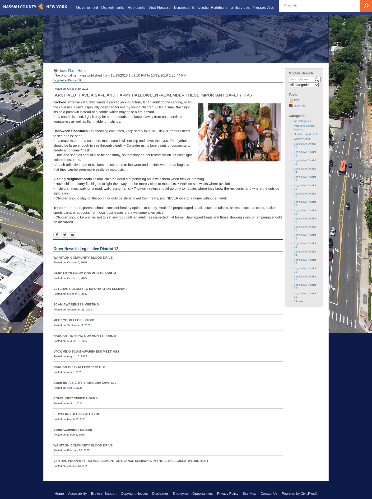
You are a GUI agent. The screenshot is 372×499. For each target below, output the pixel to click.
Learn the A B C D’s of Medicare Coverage (84, 382)
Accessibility (77, 493)
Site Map (249, 493)
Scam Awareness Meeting (72, 429)
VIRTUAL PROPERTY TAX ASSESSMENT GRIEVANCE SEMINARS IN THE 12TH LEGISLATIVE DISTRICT (131, 461)
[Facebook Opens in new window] (56, 235)
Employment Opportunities (192, 493)
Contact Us (268, 493)
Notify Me (300, 105)
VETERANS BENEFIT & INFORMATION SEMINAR (90, 289)
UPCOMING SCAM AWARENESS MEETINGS (86, 351)
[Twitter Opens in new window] (64, 235)
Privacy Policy (227, 493)
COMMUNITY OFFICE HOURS (75, 398)
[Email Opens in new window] (72, 235)
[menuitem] (87, 7)
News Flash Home (73, 71)
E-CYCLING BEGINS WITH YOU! (77, 414)
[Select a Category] (304, 84)
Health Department (305, 134)
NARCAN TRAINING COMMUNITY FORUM (84, 273)
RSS (297, 100)
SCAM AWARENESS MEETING (76, 304)
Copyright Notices (134, 493)
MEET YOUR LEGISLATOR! (73, 320)
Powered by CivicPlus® (299, 493)
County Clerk (302, 138)
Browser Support (103, 493)
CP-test (298, 301)
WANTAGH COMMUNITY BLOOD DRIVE (83, 257)
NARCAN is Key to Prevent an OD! (79, 367)
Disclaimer (160, 493)
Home (59, 493)
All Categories (302, 121)
